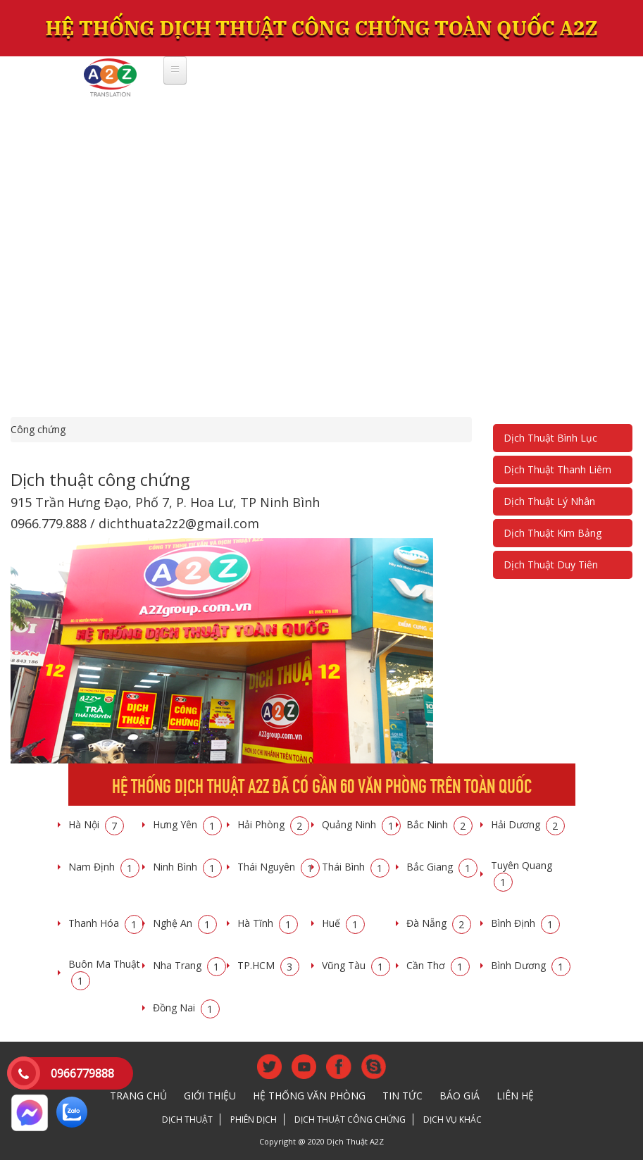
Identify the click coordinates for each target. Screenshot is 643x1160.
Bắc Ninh (439, 824)
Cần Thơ (438, 965)
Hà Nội (96, 824)
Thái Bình (355, 866)
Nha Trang (189, 965)
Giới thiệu (210, 1095)
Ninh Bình (187, 866)
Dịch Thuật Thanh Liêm (557, 469)
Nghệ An (185, 923)
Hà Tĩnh (267, 923)
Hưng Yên (187, 824)
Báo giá (459, 1095)
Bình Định (525, 923)
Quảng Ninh (361, 824)
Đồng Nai (186, 1007)
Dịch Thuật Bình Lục (550, 437)
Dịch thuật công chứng (350, 1119)
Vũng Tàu (356, 965)
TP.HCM (268, 965)
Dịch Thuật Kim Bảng (552, 533)
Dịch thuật (187, 1119)
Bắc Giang (441, 866)
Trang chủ (138, 1095)
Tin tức (402, 1095)
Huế (343, 923)
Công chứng (38, 429)
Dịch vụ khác (452, 1119)
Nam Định (103, 866)
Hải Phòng (273, 824)
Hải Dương (528, 824)
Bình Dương (530, 965)
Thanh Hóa (106, 923)
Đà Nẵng (438, 923)
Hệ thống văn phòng (309, 1095)
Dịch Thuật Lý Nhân (549, 501)
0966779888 (82, 1073)
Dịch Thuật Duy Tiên (551, 564)
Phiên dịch (253, 1119)
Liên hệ (515, 1095)
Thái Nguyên (278, 866)
